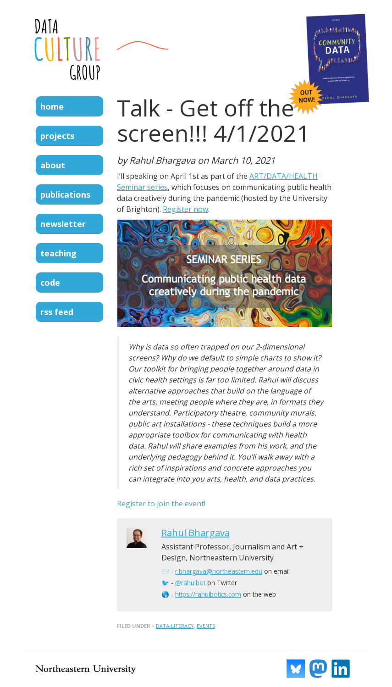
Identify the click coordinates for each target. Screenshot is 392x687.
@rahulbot (190, 582)
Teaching (58, 253)
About (52, 165)
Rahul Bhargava (195, 532)
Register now (185, 209)
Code (50, 282)
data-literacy (175, 625)
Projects (57, 135)
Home (52, 106)
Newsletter (63, 223)
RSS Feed (56, 311)
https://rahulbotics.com (208, 594)
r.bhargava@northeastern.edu (218, 571)
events (206, 625)
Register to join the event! (161, 504)
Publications (65, 194)
